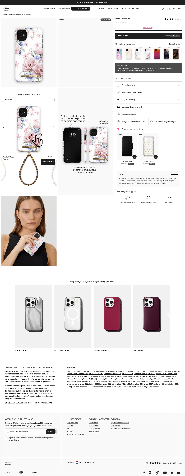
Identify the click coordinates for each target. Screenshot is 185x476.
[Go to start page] (6, 9)
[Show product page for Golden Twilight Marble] (166, 53)
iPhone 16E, (123, 371)
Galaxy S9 (128, 387)
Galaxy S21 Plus (149, 384)
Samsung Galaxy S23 (145, 381)
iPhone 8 (100, 379)
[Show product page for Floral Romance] (147, 53)
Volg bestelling (72, 423)
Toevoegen (47, 162)
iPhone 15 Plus (83, 374)
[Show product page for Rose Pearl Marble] (128, 53)
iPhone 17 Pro (80, 371)
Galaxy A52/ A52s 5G (124, 384)
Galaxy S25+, (118, 381)
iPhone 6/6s (139, 379)
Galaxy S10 (98, 387)
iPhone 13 (151, 374)
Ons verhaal (93, 423)
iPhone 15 (175, 371)
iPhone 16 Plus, (152, 371)
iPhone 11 (153, 376)
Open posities (94, 429)
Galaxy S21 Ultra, (162, 384)
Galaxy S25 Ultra (129, 381)
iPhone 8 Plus (110, 379)
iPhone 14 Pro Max (140, 374)
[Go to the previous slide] (3, 127)
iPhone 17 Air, (105, 371)
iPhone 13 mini (76, 376)
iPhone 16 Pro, (141, 371)
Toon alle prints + (175, 44)
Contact (70, 426)
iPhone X (78, 379)
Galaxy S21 (138, 384)
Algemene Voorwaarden (120, 423)
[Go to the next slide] (54, 127)
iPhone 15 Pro (72, 374)
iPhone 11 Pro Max (132, 376)
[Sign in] (163, 8)
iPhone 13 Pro (161, 374)
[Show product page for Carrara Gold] (138, 53)
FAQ (68, 429)
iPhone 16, (132, 371)
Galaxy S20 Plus (73, 387)
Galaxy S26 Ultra (88, 381)
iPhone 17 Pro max (92, 371)
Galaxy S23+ (160, 381)
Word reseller (94, 431)
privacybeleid (14, 440)
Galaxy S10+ (108, 387)
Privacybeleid (116, 426)
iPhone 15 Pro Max (96, 374)
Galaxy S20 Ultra (87, 387)
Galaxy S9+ (136, 387)
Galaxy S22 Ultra (108, 384)
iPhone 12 (96, 376)
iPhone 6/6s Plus (151, 379)
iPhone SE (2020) (90, 379)
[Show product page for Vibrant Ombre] (157, 53)
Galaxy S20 (173, 384)
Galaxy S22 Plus (95, 384)
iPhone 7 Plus (129, 379)
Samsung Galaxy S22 (80, 384)
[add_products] (134, 157)
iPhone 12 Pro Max (108, 376)
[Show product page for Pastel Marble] (119, 53)
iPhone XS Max (171, 376)
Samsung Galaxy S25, (104, 381)
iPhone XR (71, 379)
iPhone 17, (70, 371)
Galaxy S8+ (154, 387)
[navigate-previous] (169, 315)
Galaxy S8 (146, 387)
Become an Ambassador (120, 429)
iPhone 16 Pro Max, (165, 371)
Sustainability (94, 426)
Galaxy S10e (118, 387)
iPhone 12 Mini (120, 376)
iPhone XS (161, 376)
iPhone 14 (107, 374)
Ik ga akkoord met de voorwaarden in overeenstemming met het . (31, 439)
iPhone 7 (119, 379)
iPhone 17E (114, 371)
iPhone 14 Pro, (116, 374)
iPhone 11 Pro (145, 376)
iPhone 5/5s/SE (164, 379)
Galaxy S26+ (76, 381)
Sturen (51, 431)
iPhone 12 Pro (87, 376)
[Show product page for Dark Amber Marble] (176, 53)
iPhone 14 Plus (127, 374)
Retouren (70, 431)
